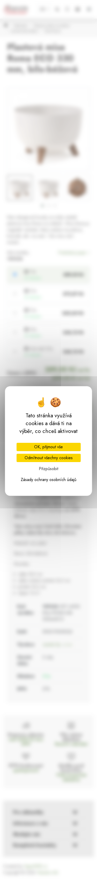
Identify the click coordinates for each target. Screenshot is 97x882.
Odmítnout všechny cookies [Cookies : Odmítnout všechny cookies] (49, 458)
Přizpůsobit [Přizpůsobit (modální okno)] (48, 469)
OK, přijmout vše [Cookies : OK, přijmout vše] (48, 447)
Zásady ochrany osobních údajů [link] (48, 480)
